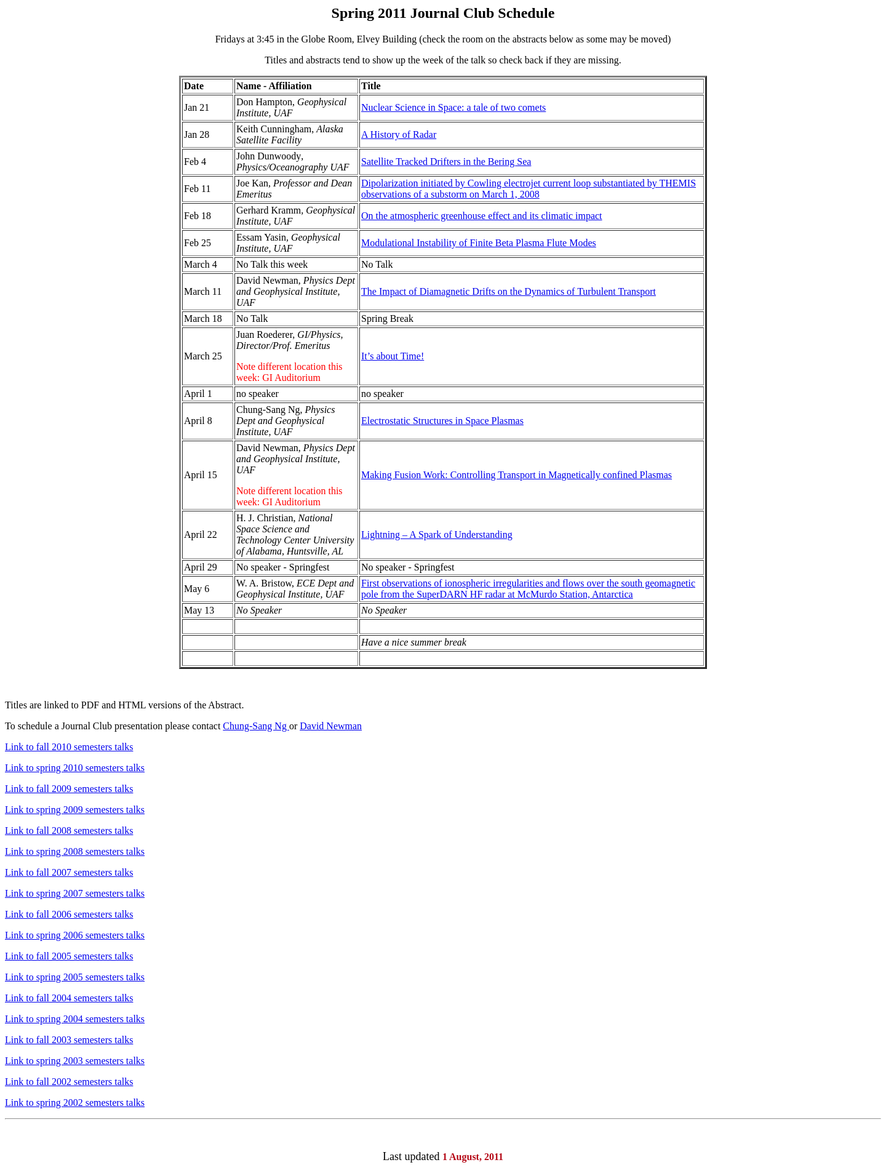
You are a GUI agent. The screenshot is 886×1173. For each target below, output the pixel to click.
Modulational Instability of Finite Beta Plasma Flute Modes (478, 243)
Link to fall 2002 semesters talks (69, 1081)
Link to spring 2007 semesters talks (75, 893)
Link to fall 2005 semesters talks (69, 956)
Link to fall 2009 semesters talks (69, 788)
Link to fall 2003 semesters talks (69, 1040)
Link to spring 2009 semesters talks (75, 809)
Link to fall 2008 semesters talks (69, 830)
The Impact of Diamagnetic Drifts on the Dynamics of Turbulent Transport (508, 291)
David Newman (331, 726)
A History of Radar (398, 134)
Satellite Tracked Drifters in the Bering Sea (446, 161)
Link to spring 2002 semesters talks (75, 1102)
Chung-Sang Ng (256, 726)
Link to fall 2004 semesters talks (69, 998)
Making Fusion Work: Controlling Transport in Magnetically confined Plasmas (516, 475)
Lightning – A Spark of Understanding (437, 534)
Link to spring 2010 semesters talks (75, 768)
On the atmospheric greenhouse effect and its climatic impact (481, 215)
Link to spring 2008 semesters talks (75, 851)
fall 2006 (54, 914)
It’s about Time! (392, 356)
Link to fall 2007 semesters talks (69, 872)
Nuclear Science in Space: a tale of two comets (453, 107)
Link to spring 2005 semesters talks (75, 977)
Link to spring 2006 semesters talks (75, 935)
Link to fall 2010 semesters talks (69, 747)
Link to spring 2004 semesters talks (75, 1019)
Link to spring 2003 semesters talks (75, 1060)
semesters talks (103, 914)
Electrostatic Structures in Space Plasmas (442, 420)
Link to (19, 914)
